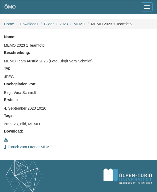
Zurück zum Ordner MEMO (28, 147)
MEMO (79, 24)
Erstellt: (11, 100)
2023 (63, 24)
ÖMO (10, 7)
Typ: (8, 68)
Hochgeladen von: (20, 84)
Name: (10, 37)
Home (9, 24)
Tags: (9, 115)
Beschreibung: (17, 52)
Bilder (49, 24)
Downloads (29, 24)
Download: (13, 131)
